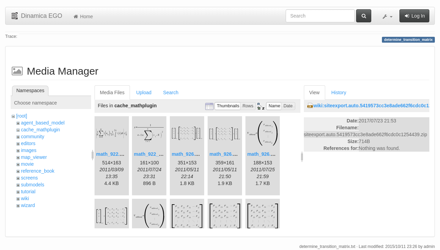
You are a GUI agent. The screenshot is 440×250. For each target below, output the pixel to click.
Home (83, 16)
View (314, 92)
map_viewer (34, 157)
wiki (25, 198)
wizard (28, 205)
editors (28, 143)
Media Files (112, 92)
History (338, 92)
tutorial (28, 191)
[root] (21, 116)
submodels (32, 184)
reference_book (37, 171)
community (32, 136)
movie (27, 164)
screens (29, 178)
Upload (143, 92)
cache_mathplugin (40, 129)
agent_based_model (43, 123)
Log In (414, 16)
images (28, 150)
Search (170, 92)
